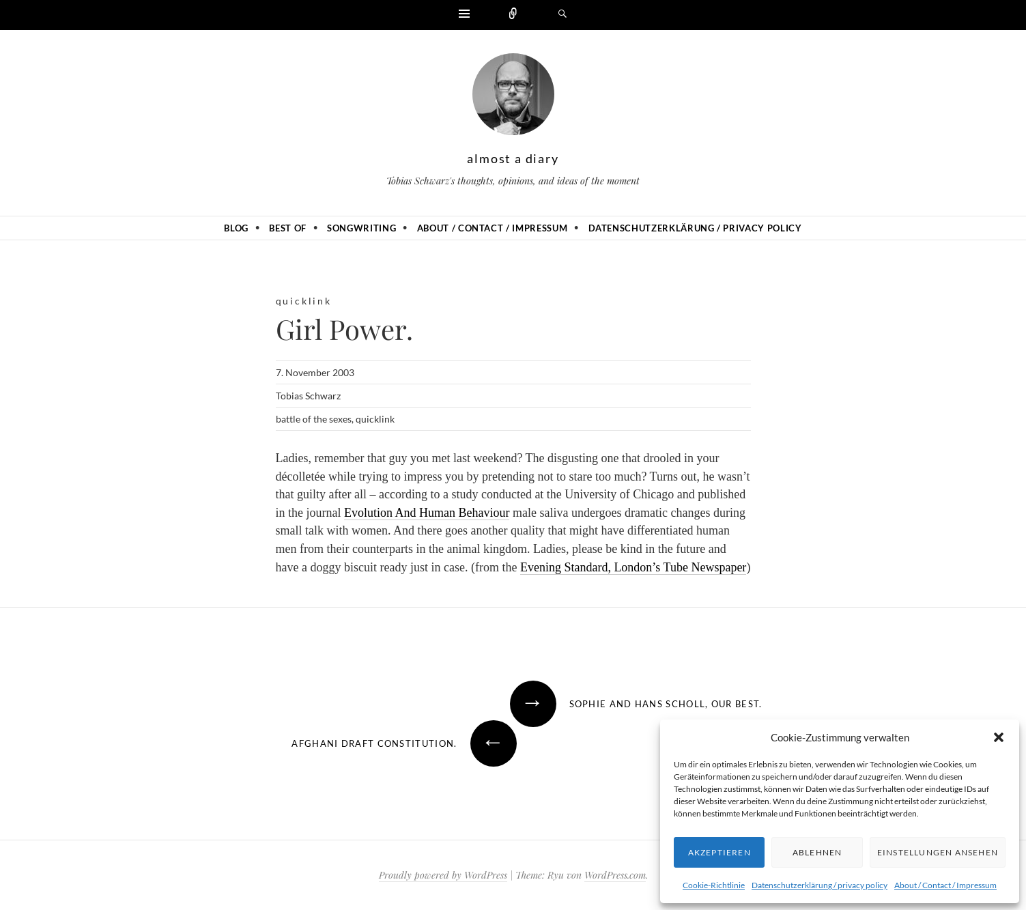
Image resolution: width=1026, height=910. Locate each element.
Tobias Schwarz (308, 395)
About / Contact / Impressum (945, 885)
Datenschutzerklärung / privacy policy (819, 885)
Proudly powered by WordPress (443, 874)
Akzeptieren (719, 852)
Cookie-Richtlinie (714, 885)
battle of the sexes (314, 419)
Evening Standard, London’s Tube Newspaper (633, 567)
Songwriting (361, 228)
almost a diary (512, 158)
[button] (999, 737)
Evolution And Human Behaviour (426, 513)
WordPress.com (615, 874)
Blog (236, 228)
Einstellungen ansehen (937, 852)
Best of (288, 228)
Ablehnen (817, 852)
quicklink (304, 301)
